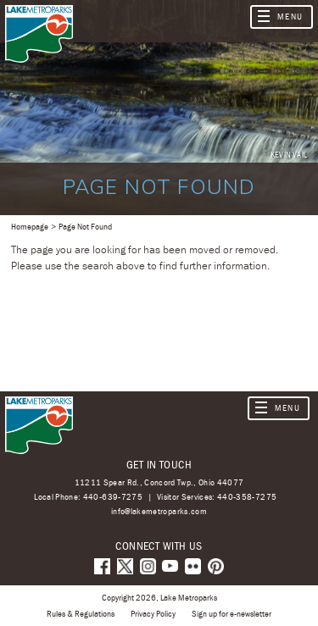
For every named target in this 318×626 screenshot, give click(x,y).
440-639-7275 (112, 496)
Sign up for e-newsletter (231, 613)
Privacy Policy (153, 613)
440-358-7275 (246, 496)
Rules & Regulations (80, 613)
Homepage (29, 226)
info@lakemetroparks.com (159, 511)
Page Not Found (85, 226)
